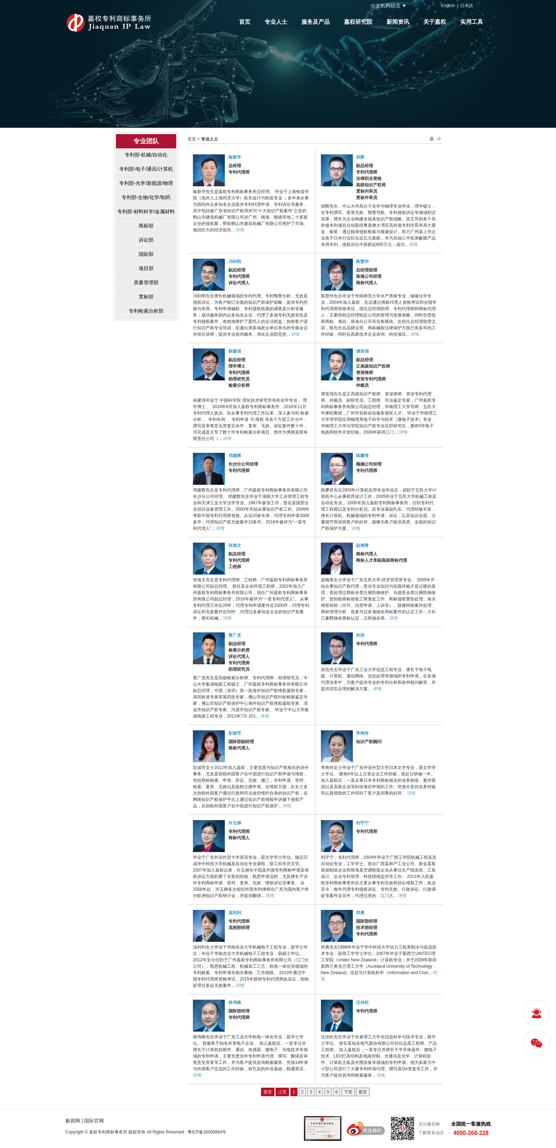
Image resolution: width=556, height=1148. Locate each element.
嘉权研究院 (358, 22)
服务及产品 (315, 22)
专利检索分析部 (146, 311)
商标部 (146, 226)
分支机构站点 (385, 6)
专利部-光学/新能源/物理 (146, 183)
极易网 (72, 1121)
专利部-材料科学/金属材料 (146, 211)
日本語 (466, 5)
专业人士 (276, 22)
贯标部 (146, 297)
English (448, 5)
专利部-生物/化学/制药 (146, 197)
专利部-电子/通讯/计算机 (146, 169)
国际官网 (94, 1121)
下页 (348, 1091)
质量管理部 (146, 282)
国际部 (146, 254)
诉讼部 (146, 240)
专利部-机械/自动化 (146, 155)
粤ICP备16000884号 (207, 1132)
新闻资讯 (398, 22)
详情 (240, 229)
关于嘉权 (434, 22)
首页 (244, 22)
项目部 (146, 268)
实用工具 (471, 22)
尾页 (362, 1091)
